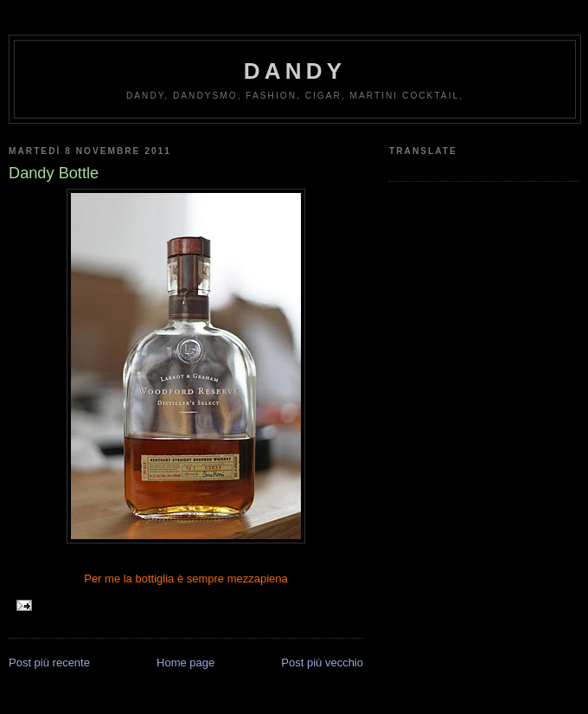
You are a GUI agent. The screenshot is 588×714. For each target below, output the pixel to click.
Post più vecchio (322, 662)
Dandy (295, 71)
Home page (185, 662)
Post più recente (49, 662)
